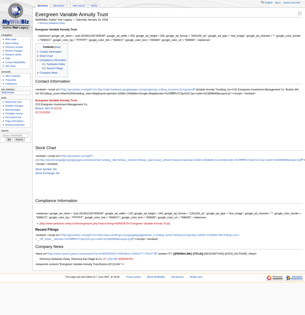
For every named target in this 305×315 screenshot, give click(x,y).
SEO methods (12, 76)
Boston (39, 108)
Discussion (58, 5)
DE (115, 259)
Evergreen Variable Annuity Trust (56, 100)
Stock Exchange (45, 173)
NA (55, 169)
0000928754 (125, 259)
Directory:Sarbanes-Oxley (52, 23)
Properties (10, 80)
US (51, 108)
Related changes (14, 105)
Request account (291, 2)
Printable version (14, 113)
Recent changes (14, 50)
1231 (110, 259)
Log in (278, 2)
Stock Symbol (43, 169)
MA (47, 108)
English (269, 2)
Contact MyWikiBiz (15, 62)
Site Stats (10, 66)
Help (7, 58)
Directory (42, 5)
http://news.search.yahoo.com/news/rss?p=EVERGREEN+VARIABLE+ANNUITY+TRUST (101, 253)
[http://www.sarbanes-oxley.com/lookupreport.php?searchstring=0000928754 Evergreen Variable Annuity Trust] (105, 223)
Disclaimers (177, 277)
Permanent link (13, 117)
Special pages (12, 109)
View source (78, 5)
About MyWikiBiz (156, 277)
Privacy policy (133, 277)
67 (104, 259)
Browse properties (14, 125)
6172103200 (42, 112)
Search (5, 130)
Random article (13, 54)
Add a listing (11, 43)
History (94, 5)
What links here (13, 102)
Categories (11, 83)
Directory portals (14, 47)
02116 (57, 108)
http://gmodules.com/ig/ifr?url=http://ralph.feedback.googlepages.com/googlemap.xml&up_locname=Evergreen (127, 89)
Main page (11, 39)
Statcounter (7, 92)
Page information (14, 121)
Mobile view (196, 277)
